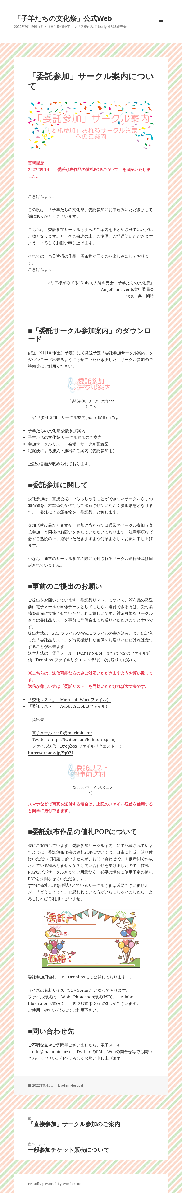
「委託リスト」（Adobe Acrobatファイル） (68, 706)
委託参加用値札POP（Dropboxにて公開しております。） (81, 977)
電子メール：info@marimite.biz (62, 732)
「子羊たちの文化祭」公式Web (63, 18)
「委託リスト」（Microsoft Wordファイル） (69, 699)
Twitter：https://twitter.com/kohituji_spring (74, 739)
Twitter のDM (89, 1051)
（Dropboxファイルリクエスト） (91, 790)
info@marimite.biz (50, 1051)
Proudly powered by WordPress (54, 1183)
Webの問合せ (119, 1051)
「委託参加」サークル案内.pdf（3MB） (91, 403)
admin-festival (72, 1085)
